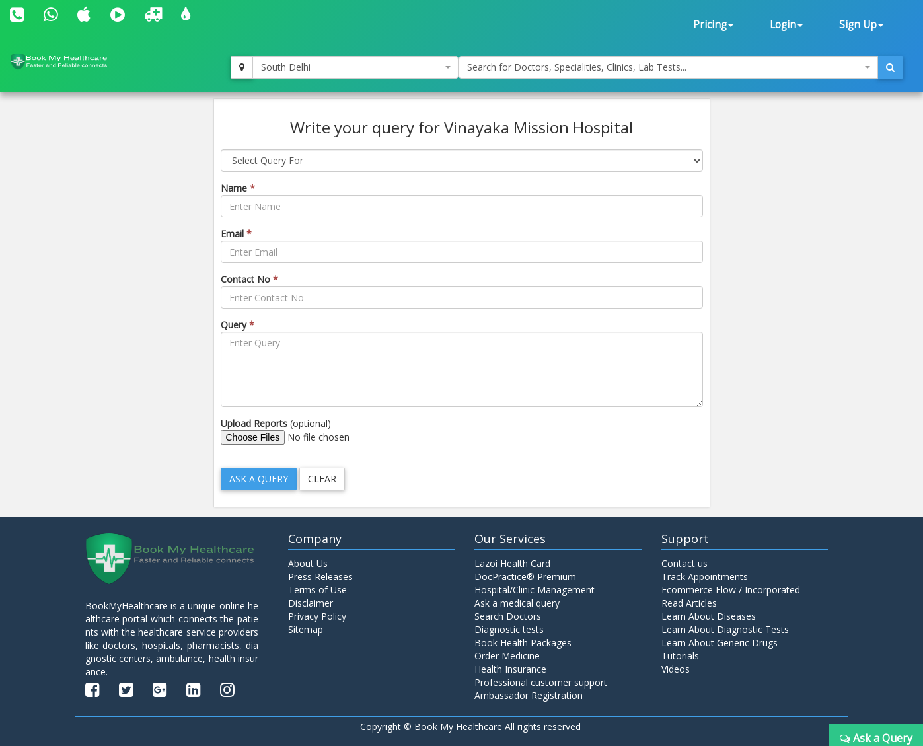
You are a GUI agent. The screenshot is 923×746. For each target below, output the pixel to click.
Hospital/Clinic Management (534, 589)
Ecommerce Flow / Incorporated (730, 589)
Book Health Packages (523, 642)
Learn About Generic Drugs (719, 642)
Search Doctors (507, 616)
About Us (308, 563)
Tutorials (680, 656)
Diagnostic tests (509, 629)
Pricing (713, 25)
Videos (675, 669)
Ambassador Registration (528, 695)
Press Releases (320, 576)
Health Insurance (510, 669)
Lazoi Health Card (512, 563)
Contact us (684, 563)
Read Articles (689, 603)
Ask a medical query (517, 603)
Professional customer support (540, 682)
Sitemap (305, 629)
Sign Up (861, 25)
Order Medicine (507, 656)
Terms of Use (317, 589)
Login (786, 25)
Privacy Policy (317, 616)
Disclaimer (310, 603)
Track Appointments (704, 576)
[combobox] (355, 67)
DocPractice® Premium (525, 576)
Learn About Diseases (708, 616)
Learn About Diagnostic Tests (725, 629)
